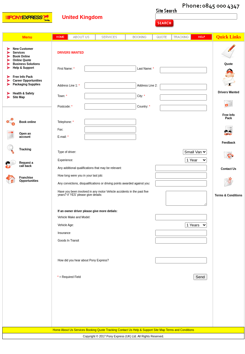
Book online (27, 122)
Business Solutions (26, 64)
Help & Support (23, 67)
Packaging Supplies (26, 84)
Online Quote (22, 60)
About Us (67, 330)
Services (19, 52)
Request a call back (26, 164)
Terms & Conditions (228, 195)
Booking (91, 330)
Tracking (25, 149)
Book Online (21, 56)
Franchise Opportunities (28, 179)
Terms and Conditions (180, 330)
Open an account (25, 135)
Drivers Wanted (228, 92)
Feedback (228, 142)
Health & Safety (23, 93)
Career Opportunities (27, 80)
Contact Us (228, 168)
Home (57, 330)
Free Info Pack (23, 76)
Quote (228, 64)
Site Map (19, 97)
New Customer (23, 48)
